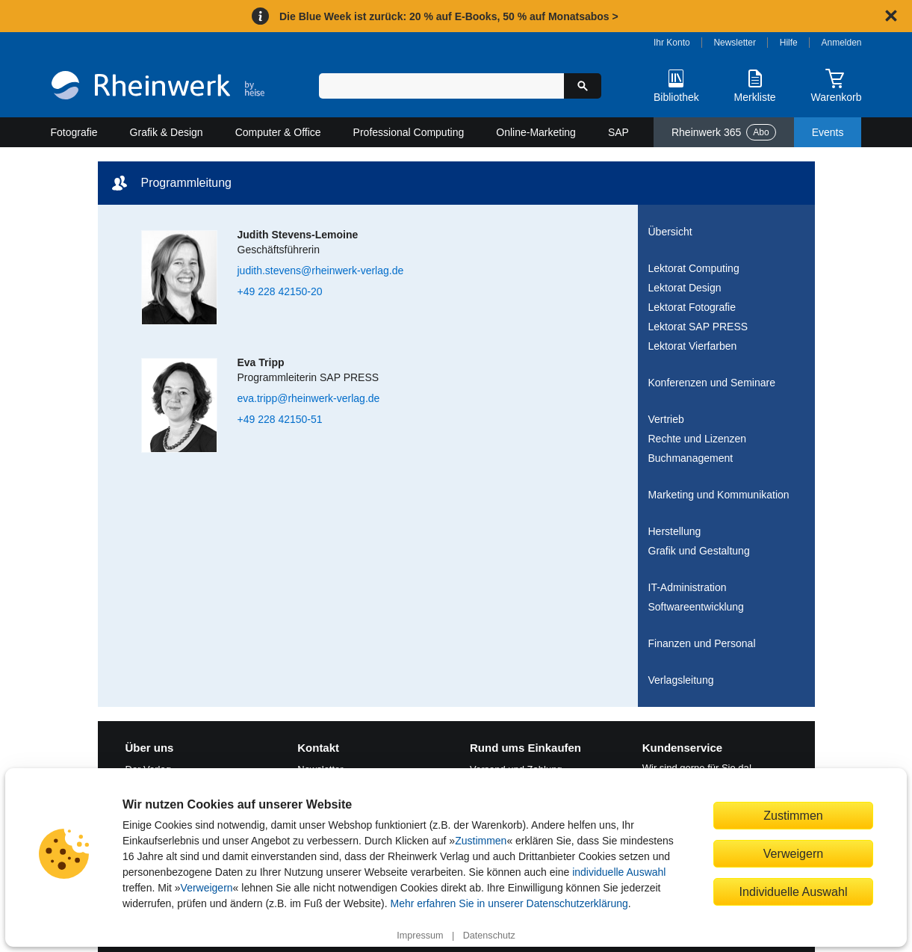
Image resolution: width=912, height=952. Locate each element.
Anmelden (842, 42)
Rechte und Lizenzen (697, 439)
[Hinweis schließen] (891, 15)
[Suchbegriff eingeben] (442, 86)
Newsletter (734, 42)
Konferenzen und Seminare (711, 383)
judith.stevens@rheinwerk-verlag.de (321, 270)
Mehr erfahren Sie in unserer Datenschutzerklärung (508, 903)
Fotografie (74, 132)
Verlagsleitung (681, 680)
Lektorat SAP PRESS (698, 327)
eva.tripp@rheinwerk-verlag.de (309, 398)
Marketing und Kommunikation (719, 495)
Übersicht (670, 232)
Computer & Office (278, 132)
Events (828, 132)
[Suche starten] (582, 86)
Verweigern (207, 888)
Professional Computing (409, 132)
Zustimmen (480, 841)
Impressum (420, 935)
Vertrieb (666, 419)
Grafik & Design (166, 132)
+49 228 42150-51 (280, 419)
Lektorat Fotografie (692, 307)
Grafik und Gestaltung (699, 551)
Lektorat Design (685, 288)
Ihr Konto (672, 42)
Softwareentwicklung (696, 607)
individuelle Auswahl (619, 872)
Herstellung (674, 531)
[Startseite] (158, 87)
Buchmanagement (690, 458)
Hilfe (789, 42)
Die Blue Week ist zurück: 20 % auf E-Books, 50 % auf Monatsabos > (448, 16)
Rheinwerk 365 (723, 132)
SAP (618, 132)
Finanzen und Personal (702, 643)
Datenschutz (489, 935)
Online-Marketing (536, 132)
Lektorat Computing (693, 268)
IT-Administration (687, 587)
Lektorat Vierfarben (692, 346)
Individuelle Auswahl (793, 891)
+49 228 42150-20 (280, 291)
